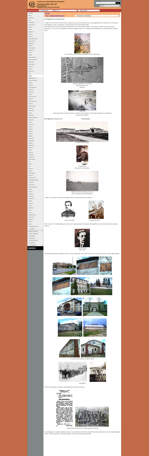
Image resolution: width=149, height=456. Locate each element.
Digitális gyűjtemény (33, 231)
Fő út (29, 73)
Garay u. (47, 16)
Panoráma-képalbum (33, 233)
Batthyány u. (31, 43)
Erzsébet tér (31, 71)
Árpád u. (30, 29)
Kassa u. (30, 94)
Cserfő (30, 52)
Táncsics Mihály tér (32, 187)
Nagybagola (31, 140)
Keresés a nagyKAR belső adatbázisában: (111, 1)
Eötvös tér (30, 66)
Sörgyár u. (30, 168)
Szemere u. (31, 175)
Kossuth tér (31, 124)
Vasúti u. (30, 205)
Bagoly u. (30, 34)
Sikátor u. (30, 163)
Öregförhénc (31, 145)
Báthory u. (30, 45)
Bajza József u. (31, 41)
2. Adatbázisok (31, 242)
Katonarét (30, 99)
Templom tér (31, 194)
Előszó (30, 15)
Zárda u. (30, 221)
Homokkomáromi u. (32, 80)
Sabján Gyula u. (32, 159)
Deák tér (30, 55)
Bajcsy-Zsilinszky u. (33, 38)
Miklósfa (30, 136)
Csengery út (31, 50)
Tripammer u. (31, 198)
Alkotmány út (31, 22)
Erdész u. (30, 68)
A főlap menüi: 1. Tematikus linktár (32, 239)
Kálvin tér (30, 103)
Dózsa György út (32, 57)
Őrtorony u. (31, 147)
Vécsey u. (30, 212)
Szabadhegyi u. (32, 173)
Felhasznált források (33, 226)
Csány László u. (32, 48)
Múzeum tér (31, 138)
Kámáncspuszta (32, 105)
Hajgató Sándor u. (32, 78)
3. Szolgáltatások (32, 245)
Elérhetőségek (31, 235)
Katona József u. (32, 96)
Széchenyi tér (31, 184)
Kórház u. (30, 126)
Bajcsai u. (30, 36)
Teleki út (30, 191)
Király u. (30, 112)
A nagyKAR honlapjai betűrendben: (112, 4)
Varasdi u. (30, 203)
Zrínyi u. (30, 224)
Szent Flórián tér (32, 177)
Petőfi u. (30, 150)
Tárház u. (30, 189)
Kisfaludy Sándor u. (33, 117)
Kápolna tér (31, 108)
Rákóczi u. (30, 152)
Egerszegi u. (31, 61)
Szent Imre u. (31, 182)
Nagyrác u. (30, 143)
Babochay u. (31, 31)
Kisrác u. (30, 122)
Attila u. (30, 27)
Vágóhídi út (31, 207)
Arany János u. (31, 24)
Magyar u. (30, 133)
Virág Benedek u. (32, 214)
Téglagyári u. (31, 196)
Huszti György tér (32, 87)
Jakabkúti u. (31, 89)
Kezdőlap (47, 13)
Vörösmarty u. (31, 217)
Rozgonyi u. (31, 154)
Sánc (29, 161)
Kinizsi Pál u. (31, 110)
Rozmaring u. (31, 156)
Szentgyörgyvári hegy (33, 180)
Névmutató (31, 17)
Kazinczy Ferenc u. (32, 101)
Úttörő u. (30, 200)
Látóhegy (30, 131)
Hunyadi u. (30, 85)
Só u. (29, 166)
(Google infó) (54, 16)
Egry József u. (31, 64)
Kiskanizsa (31, 119)
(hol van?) (61, 16)
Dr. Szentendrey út (32, 59)
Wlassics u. (31, 219)
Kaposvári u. (31, 92)
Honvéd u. (30, 82)
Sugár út (30, 170)
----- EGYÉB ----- (32, 228)
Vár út (29, 210)
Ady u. (29, 20)
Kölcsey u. (30, 129)
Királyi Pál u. (31, 115)
